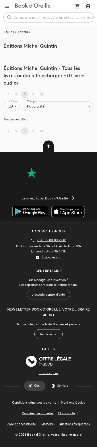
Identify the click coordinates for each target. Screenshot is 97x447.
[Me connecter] (88, 6)
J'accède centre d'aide (48, 294)
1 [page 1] (24, 94)
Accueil (9, 32)
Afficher (14, 101)
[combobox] (48, 17)
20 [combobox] (11, 106)
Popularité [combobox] (36, 106)
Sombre (60, 386)
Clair (34, 386)
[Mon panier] (77, 6)
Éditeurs (24, 32)
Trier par (32, 101)
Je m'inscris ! (48, 334)
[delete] (48, 146)
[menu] (7, 6)
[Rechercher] (9, 17)
